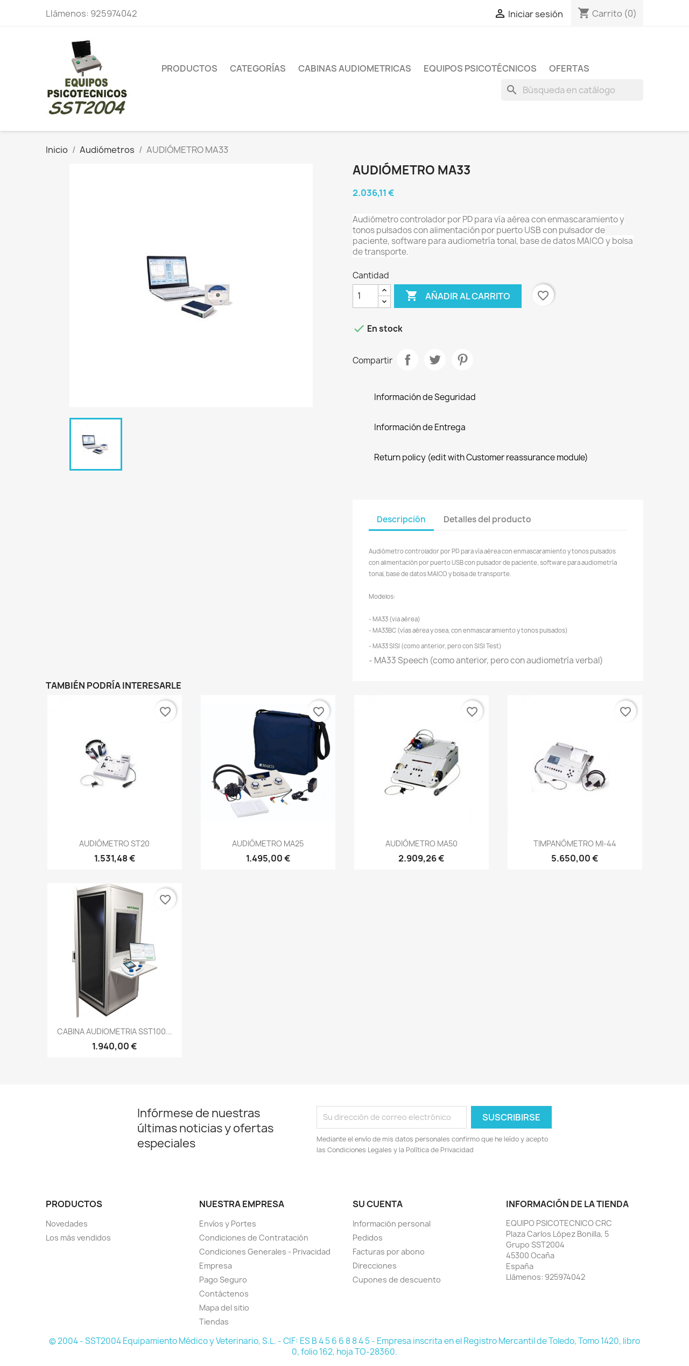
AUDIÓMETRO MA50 (421, 843)
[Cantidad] (365, 296)
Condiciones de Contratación (253, 1237)
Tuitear (435, 359)
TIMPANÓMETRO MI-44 (574, 843)
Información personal (392, 1223)
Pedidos (368, 1237)
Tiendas (214, 1321)
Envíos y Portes (227, 1223)
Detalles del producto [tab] (487, 519)
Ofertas (569, 68)
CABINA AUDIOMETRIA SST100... (114, 1031)
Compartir (407, 359)
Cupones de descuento (397, 1279)
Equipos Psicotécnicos (480, 68)
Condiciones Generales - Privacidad (265, 1251)
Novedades (67, 1223)
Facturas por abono (389, 1251)
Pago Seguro (223, 1279)
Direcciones (375, 1265)
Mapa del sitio (224, 1307)
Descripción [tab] (401, 519)
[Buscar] (572, 90)
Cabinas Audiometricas (354, 68)
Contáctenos (224, 1293)
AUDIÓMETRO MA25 (268, 843)
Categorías (258, 68)
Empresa (215, 1265)
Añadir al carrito (457, 296)
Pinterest (462, 359)
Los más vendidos (78, 1237)
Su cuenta (378, 1204)
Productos (189, 68)
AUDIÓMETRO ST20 (114, 843)
